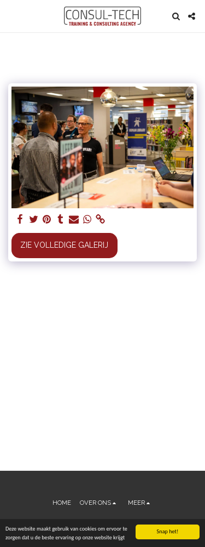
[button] (12, 15)
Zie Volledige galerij (64, 245)
